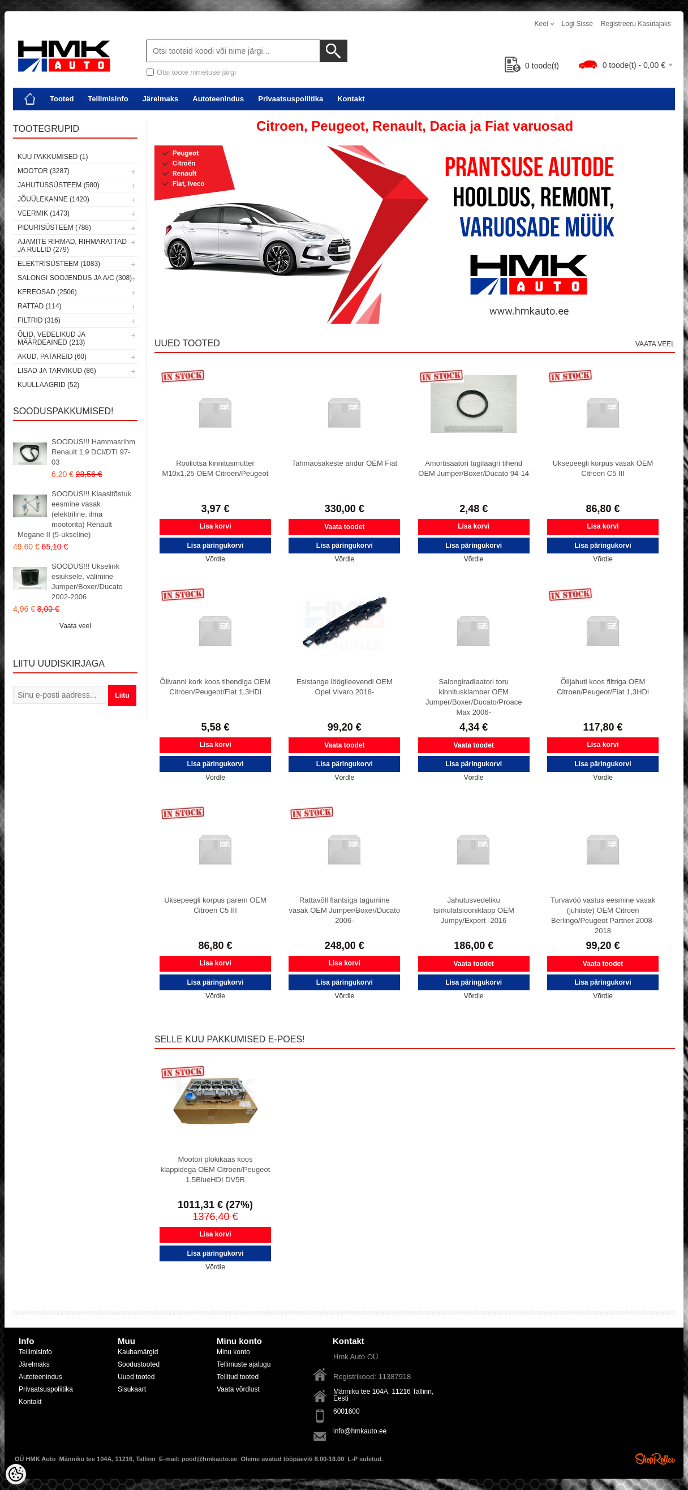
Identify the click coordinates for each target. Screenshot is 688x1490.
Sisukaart (132, 1389)
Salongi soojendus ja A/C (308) (75, 278)
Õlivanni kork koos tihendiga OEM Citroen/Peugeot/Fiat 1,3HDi (215, 686)
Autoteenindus (218, 99)
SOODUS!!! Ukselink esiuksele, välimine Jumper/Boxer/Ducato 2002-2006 (87, 581)
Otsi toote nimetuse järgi (196, 72)
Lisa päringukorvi (215, 545)
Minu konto (233, 1352)
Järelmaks (161, 99)
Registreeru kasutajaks (636, 24)
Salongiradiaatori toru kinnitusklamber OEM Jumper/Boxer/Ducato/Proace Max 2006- (473, 696)
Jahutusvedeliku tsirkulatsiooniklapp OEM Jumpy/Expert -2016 (473, 910)
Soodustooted (139, 1364)
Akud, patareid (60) (52, 356)
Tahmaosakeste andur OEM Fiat (344, 463)
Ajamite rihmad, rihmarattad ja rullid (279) (72, 246)
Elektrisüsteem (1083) (59, 264)
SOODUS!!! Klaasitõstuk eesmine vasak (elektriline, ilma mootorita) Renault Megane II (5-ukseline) (74, 514)
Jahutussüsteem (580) (59, 185)
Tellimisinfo (108, 99)
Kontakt (350, 99)
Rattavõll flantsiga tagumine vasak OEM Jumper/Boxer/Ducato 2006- (345, 910)
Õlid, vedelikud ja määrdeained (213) (51, 338)
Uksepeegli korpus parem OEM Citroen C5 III (215, 905)
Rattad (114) (40, 306)
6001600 (346, 1411)
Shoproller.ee (655, 1459)
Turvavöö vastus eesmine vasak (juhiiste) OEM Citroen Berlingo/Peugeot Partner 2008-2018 (603, 915)
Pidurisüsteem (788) (54, 227)
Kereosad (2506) (47, 292)
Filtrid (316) (39, 320)
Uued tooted (136, 1376)
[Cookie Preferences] (16, 1474)
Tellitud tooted (238, 1376)
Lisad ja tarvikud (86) (57, 371)
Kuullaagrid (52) (48, 385)
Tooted (62, 99)
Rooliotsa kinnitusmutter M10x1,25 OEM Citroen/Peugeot (215, 468)
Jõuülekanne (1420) (53, 199)
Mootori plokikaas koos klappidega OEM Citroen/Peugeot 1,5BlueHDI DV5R (215, 1169)
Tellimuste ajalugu (243, 1364)
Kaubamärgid (138, 1352)
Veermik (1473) (44, 213)
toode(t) (532, 66)
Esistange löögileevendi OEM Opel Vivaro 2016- (344, 686)
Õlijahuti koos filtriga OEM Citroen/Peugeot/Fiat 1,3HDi (603, 686)
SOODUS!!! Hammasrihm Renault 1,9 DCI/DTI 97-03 (93, 451)
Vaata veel (75, 626)
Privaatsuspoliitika (290, 99)
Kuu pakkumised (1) (53, 157)
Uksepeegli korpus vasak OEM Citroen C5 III (603, 468)
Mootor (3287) (44, 171)
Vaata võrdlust (238, 1389)
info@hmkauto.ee (359, 1431)
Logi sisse (577, 24)
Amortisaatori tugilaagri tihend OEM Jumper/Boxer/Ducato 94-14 (473, 468)
